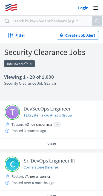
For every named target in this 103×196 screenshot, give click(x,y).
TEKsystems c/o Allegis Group (48, 115)
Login (83, 7)
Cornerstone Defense (41, 167)
